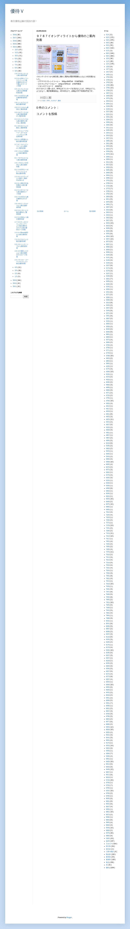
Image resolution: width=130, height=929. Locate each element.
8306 (108, 684)
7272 (108, 523)
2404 (108, 133)
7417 (108, 539)
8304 (108, 682)
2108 (108, 106)
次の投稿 (40, 211)
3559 (108, 326)
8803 (108, 719)
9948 (108, 828)
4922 (108, 417)
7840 (108, 597)
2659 (108, 167)
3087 (108, 244)
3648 (108, 332)
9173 (108, 743)
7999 (108, 618)
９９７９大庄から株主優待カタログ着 (21, 198)
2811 (108, 199)
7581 (108, 576)
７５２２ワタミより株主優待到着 (21, 240)
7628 (108, 586)
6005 (108, 464)
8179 (108, 647)
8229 (108, 661)
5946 (108, 454)
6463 (108, 491)
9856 (108, 809)
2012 (15, 283)
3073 (108, 241)
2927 (108, 220)
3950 (108, 363)
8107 (108, 634)
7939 (108, 607)
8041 (108, 623)
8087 (108, 629)
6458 (108, 488)
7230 (108, 520)
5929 (108, 451)
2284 (108, 119)
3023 (108, 226)
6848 (108, 501)
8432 (108, 692)
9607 (108, 772)
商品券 (108, 854)
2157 (108, 112)
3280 (108, 297)
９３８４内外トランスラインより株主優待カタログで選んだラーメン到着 (21, 82)
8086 (108, 626)
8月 (16, 62)
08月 (108, 53)
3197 (108, 273)
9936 (108, 817)
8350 (108, 687)
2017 (15, 38)
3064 (108, 236)
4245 (108, 366)
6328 (108, 483)
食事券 (108, 859)
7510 (108, 554)
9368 (108, 751)
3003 (108, 223)
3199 (108, 276)
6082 (108, 472)
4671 (108, 393)
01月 (108, 35)
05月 (108, 45)
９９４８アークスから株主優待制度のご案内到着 (21, 114)
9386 (108, 756)
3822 (108, 358)
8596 (108, 706)
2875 (108, 202)
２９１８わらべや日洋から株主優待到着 (21, 165)
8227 (108, 658)
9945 (108, 822)
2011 (15, 286)
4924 (108, 422)
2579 (108, 154)
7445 (108, 544)
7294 (108, 531)
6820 (108, 499)
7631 (108, 589)
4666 (108, 387)
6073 (108, 470)
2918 (108, 215)
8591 (108, 703)
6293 (108, 480)
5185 (108, 446)
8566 (108, 700)
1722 (108, 77)
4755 (108, 398)
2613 (108, 165)
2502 (108, 146)
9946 (108, 825)
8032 (108, 621)
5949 (108, 456)
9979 (108, 833)
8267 (108, 671)
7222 (108, 517)
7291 (108, 528)
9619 (108, 777)
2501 (108, 143)
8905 (108, 727)
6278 (108, 475)
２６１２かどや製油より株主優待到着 (21, 153)
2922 (108, 218)
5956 (108, 459)
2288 (108, 122)
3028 (108, 228)
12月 (16, 49)
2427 (108, 138)
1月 (16, 276)
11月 (16, 52)
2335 (108, 130)
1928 (108, 96)
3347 (108, 308)
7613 (108, 581)
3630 (108, 329)
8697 (108, 711)
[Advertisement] (66, 191)
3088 (108, 247)
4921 (108, 414)
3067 (108, 239)
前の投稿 (92, 211)
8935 (108, 732)
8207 (108, 655)
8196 (108, 653)
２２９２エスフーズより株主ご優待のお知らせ (21, 178)
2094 (108, 104)
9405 (108, 761)
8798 (108, 716)
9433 (108, 767)
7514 (108, 562)
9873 (108, 814)
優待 (59, 100)
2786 (108, 191)
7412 (108, 536)
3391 (108, 316)
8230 (108, 663)
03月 (108, 40)
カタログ (54, 100)
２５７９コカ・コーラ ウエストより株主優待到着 (21, 261)
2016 (15, 41)
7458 (108, 549)
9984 (108, 836)
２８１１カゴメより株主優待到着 (21, 103)
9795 (108, 796)
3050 (108, 234)
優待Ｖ (17, 11)
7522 (108, 568)
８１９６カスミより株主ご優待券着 (21, 127)
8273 (108, 676)
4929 (108, 430)
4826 (108, 403)
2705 (108, 183)
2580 (108, 157)
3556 (108, 324)
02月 (44, 100)
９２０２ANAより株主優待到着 (21, 218)
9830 (108, 798)
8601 (108, 708)
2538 (108, 151)
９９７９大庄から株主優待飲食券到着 (21, 97)
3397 (108, 318)
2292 (108, 125)
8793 (108, 714)
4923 (108, 419)
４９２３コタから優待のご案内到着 (21, 108)
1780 (108, 88)
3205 (108, 281)
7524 (108, 570)
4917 (108, 409)
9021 (108, 735)
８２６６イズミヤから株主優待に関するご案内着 (21, 121)
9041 (108, 737)
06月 (108, 48)
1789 (108, 90)
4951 (108, 433)
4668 (108, 390)
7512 (108, 557)
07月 (108, 51)
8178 (108, 645)
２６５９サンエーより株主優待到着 (21, 74)
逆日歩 (108, 849)
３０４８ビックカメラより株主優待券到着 (21, 205)
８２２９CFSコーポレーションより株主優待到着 (21, 171)
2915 (108, 212)
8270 (108, 674)
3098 (108, 252)
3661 (108, 334)
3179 (108, 271)
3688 (108, 342)
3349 (108, 311)
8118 (108, 637)
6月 (16, 68)
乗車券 (108, 857)
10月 (16, 56)
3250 (108, 289)
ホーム (66, 211)
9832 (108, 804)
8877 (108, 722)
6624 (108, 496)
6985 (108, 509)
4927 (108, 424)
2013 (15, 280)
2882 (108, 204)
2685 (108, 170)
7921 (108, 602)
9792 (108, 793)
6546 (108, 493)
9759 (108, 785)
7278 (108, 525)
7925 (108, 605)
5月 (16, 71)
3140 (108, 255)
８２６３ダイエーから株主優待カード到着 (21, 192)
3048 (108, 231)
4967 (108, 438)
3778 (108, 353)
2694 (108, 175)
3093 (108, 250)
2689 (108, 173)
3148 (108, 260)
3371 (108, 313)
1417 (108, 72)
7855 (108, 600)
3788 (108, 356)
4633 (108, 379)
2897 (108, 207)
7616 (108, 584)
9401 (108, 759)
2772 (108, 189)
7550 (108, 573)
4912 (108, 406)
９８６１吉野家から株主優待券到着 (21, 140)
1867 (108, 93)
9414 (108, 764)
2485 (108, 141)
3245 (108, 287)
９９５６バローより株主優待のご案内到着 (21, 212)
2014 (15, 47)
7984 (108, 615)
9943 (108, 820)
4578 (108, 377)
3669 (108, 337)
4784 (108, 401)
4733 (108, 395)
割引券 (108, 846)
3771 (108, 350)
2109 (108, 109)
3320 (108, 305)
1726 (108, 80)
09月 (108, 56)
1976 (108, 98)
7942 (108, 610)
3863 (108, 361)
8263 (108, 666)
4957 (108, 435)
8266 (108, 668)
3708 (108, 345)
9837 (108, 807)
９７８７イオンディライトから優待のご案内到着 (21, 146)
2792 (108, 194)
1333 (108, 67)
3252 (108, 292)
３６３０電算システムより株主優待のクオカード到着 (21, 254)
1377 (108, 69)
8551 (108, 698)
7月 (16, 65)
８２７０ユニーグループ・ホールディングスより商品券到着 (21, 133)
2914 (108, 210)
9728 (108, 780)
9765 (108, 788)
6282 (108, 478)
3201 (108, 279)
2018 (15, 35)
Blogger (69, 917)
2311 (108, 128)
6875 (108, 504)
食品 (107, 862)
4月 (16, 267)
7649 (108, 594)
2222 (108, 114)
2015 (15, 44)
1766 (108, 85)
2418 (108, 135)
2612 (108, 162)
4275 (108, 369)
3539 (108, 321)
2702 (108, 180)
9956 (108, 830)
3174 (108, 268)
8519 (108, 695)
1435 (108, 74)
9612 (108, 775)
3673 (108, 340)
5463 (108, 448)
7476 (108, 552)
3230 (108, 284)
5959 (108, 462)
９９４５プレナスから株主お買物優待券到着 (21, 91)
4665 (108, 385)
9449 (108, 769)
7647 (108, 592)
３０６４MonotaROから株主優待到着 (21, 234)
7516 (108, 565)
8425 (108, 690)
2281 (108, 117)
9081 (108, 740)
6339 (108, 485)
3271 (108, 295)
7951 (108, 613)
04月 (108, 43)
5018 (108, 443)
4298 (108, 372)
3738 (108, 348)
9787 (48, 100)
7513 (108, 560)
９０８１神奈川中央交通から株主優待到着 (21, 185)
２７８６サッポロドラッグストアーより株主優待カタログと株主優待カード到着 (21, 225)
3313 (108, 302)
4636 (108, 382)
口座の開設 (110, 852)
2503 (108, 149)
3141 (108, 257)
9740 (108, 783)
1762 (108, 82)
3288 (108, 300)
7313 (108, 533)
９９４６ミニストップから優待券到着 (21, 246)
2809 (108, 196)
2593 (108, 159)
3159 (108, 263)
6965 (108, 507)
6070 (108, 467)
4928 (108, 427)
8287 (108, 679)
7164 (108, 515)
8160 (108, 639)
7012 (108, 512)
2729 (108, 186)
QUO (108, 841)
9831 (108, 801)
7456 (108, 546)
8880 (108, 724)
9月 (16, 59)
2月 (16, 273)
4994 (108, 440)
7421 (108, 541)
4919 (108, 411)
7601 (108, 578)
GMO (108, 838)
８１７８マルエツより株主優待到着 (21, 159)
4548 (108, 374)
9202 (108, 746)
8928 (108, 730)
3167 (108, 265)
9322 (108, 748)
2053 (108, 101)
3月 (16, 270)
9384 (108, 753)
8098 (108, 631)
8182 (108, 650)
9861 (108, 812)
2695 (108, 178)
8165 (108, 642)
